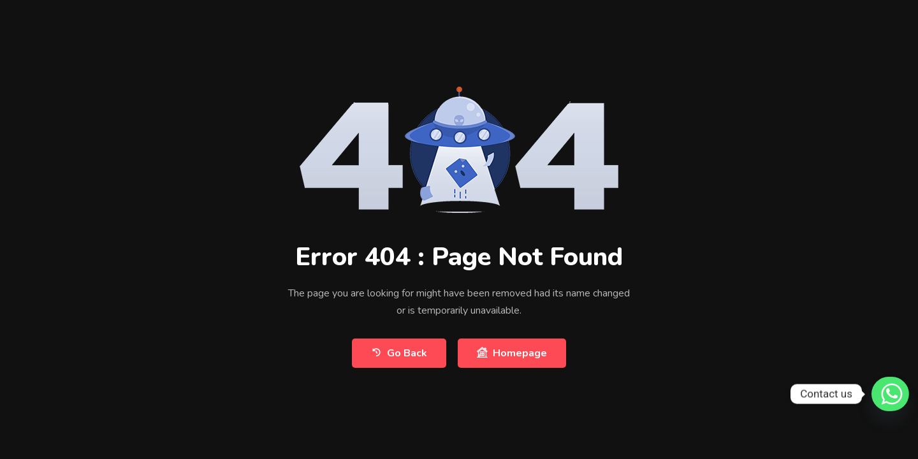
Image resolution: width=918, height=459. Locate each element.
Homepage (512, 353)
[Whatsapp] (885, 394)
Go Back (399, 353)
